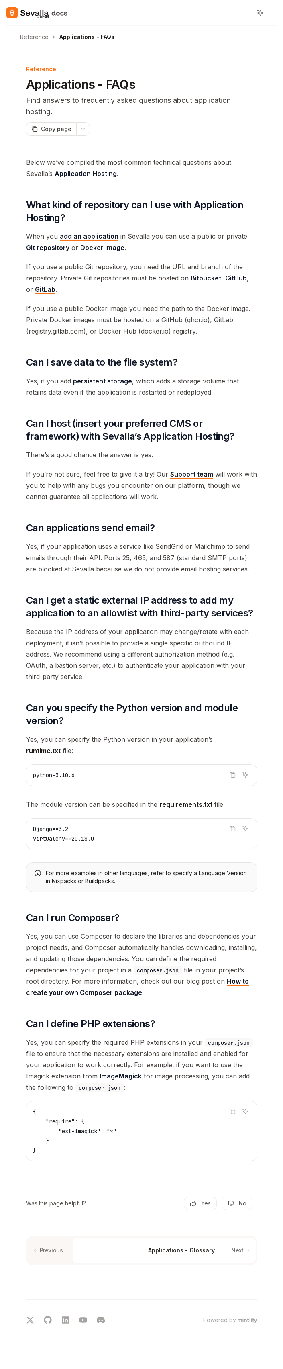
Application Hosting (86, 174)
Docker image (102, 248)
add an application (89, 236)
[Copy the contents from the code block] (232, 774)
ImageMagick (121, 1076)
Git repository (47, 248)
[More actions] (273, 12)
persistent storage (102, 381)
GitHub (236, 278)
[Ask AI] (245, 774)
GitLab (45, 289)
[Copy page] (51, 129)
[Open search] (245, 12)
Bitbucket (206, 278)
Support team (191, 474)
